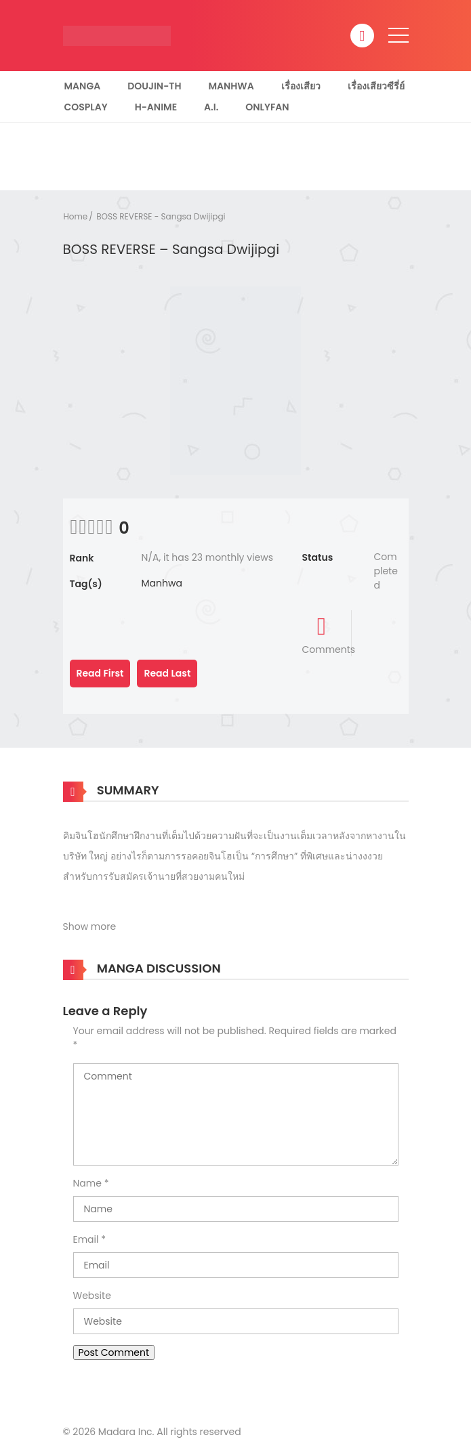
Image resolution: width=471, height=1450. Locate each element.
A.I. (211, 107)
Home (76, 216)
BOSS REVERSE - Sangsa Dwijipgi (160, 216)
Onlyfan (267, 107)
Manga (82, 86)
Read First (100, 673)
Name (87, 1183)
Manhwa (230, 86)
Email (86, 1239)
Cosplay (86, 107)
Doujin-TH (154, 86)
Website (92, 1295)
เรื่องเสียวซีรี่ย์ (376, 86)
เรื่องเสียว (301, 86)
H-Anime (156, 107)
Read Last (167, 673)
